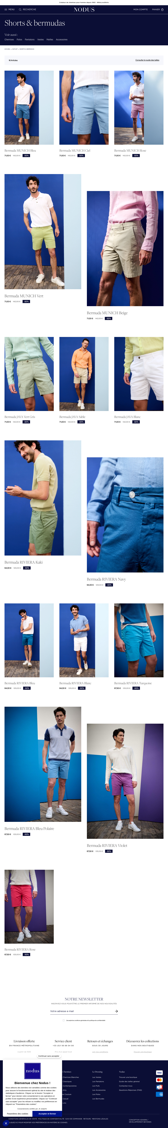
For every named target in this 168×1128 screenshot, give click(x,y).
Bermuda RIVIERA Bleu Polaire (29, 828)
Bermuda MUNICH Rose (130, 150)
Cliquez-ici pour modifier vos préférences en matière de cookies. (38, 1122)
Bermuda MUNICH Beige (107, 312)
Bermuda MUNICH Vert (24, 295)
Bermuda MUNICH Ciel (74, 150)
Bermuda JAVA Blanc (127, 417)
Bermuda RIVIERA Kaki (24, 562)
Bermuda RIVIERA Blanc (75, 683)
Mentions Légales (100, 1119)
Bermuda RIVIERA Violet (107, 845)
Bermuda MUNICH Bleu (20, 150)
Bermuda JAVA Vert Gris (20, 417)
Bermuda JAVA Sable (72, 417)
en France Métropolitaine (24, 1045)
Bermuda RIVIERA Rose (20, 949)
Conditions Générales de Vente (22, 1119)
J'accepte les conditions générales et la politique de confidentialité (84, 1020)
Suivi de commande (73, 1119)
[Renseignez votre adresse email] (81, 1011)
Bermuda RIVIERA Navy (106, 579)
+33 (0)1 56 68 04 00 (63, 1045)
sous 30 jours (100, 1045)
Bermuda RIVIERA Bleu (20, 683)
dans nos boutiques (142, 1045)
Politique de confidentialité (51, 1119)
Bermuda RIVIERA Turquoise (133, 683)
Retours (87, 1119)
